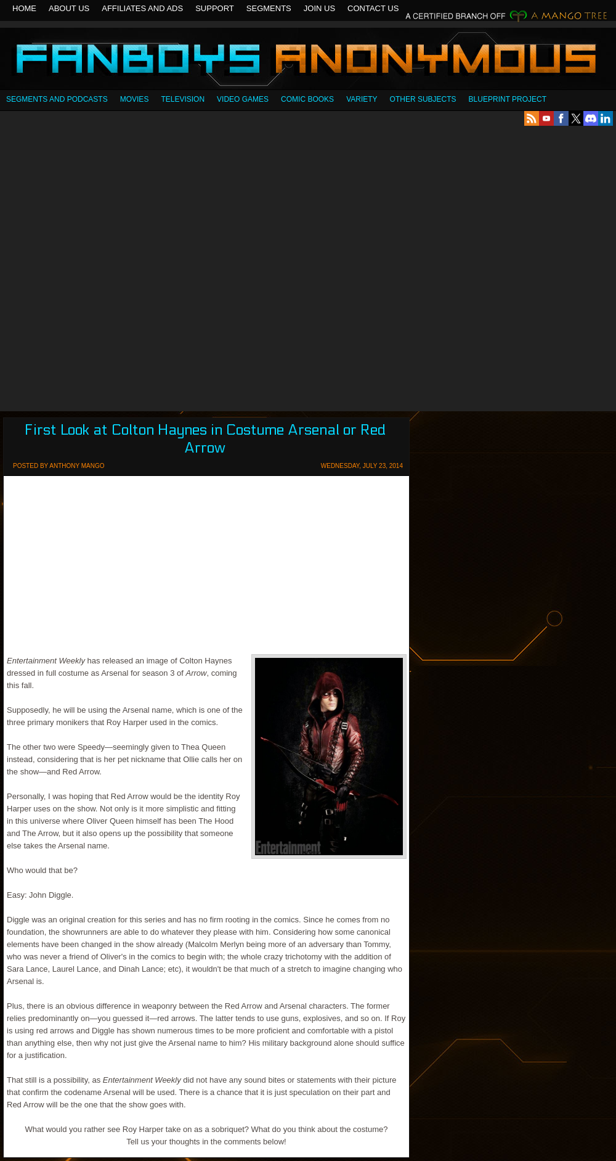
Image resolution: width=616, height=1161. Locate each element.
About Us (69, 8)
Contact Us (373, 8)
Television (183, 99)
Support (214, 8)
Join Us (319, 8)
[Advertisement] (141, 268)
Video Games (243, 99)
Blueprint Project (507, 99)
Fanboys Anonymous (308, 60)
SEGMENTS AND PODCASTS (57, 99)
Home (24, 8)
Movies (134, 99)
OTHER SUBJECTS (423, 99)
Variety (361, 99)
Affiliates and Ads (142, 8)
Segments (268, 8)
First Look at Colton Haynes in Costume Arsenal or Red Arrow (205, 439)
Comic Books (307, 99)
